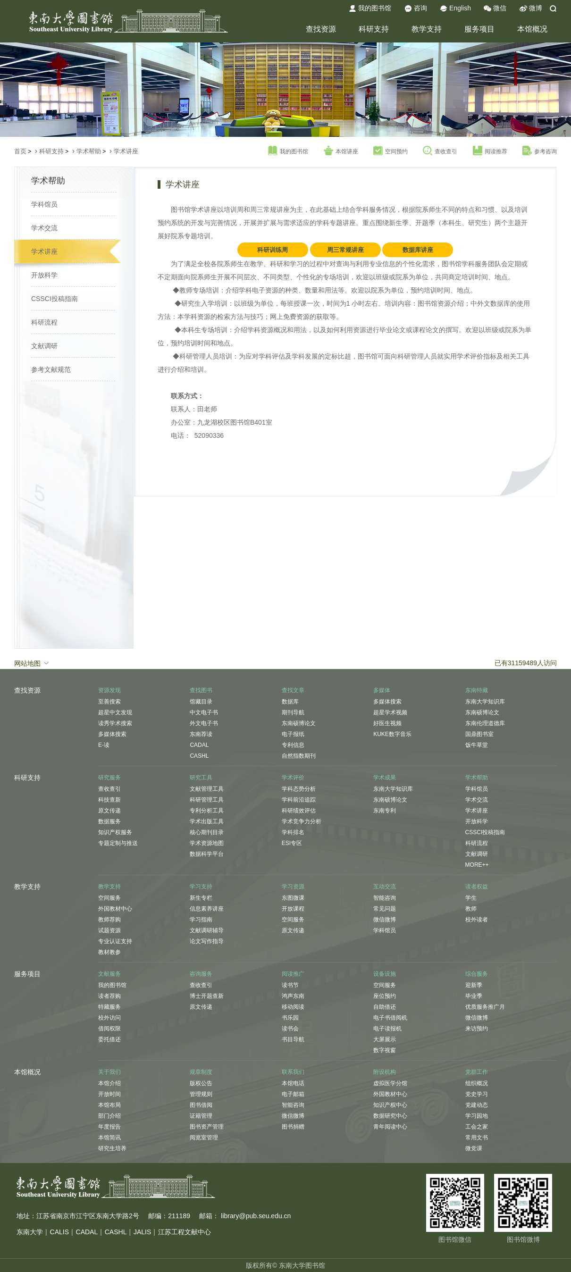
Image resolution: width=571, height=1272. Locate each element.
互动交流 (384, 886)
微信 (495, 8)
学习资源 (293, 886)
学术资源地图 (207, 843)
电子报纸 (293, 734)
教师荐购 (109, 919)
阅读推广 (293, 974)
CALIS (59, 1232)
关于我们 (109, 1072)
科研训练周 (272, 249)
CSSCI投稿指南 (54, 298)
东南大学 (30, 1232)
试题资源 (109, 930)
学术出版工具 (207, 821)
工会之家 (476, 1127)
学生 (471, 898)
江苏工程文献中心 (184, 1232)
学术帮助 (88, 151)
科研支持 (374, 29)
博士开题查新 (207, 996)
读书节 (290, 985)
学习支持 (201, 886)
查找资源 (321, 29)
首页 (20, 151)
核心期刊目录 (207, 832)
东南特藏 (476, 690)
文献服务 (109, 974)
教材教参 (109, 952)
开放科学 (44, 275)
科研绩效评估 (299, 810)
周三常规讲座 (345, 249)
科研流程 (44, 322)
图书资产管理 (207, 1127)
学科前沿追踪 (299, 800)
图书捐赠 (293, 1127)
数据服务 (109, 821)
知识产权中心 (390, 1105)
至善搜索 (109, 701)
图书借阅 (201, 1105)
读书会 (290, 1028)
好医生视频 (387, 723)
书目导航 (293, 1039)
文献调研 (44, 346)
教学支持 (426, 29)
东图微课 (293, 898)
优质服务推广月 (485, 1007)
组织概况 (476, 1083)
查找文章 (293, 690)
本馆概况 (532, 29)
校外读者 (476, 919)
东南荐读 (201, 734)
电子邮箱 (293, 1094)
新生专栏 (201, 898)
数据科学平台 (207, 854)
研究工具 (201, 777)
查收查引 (440, 151)
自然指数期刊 (299, 756)
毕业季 (473, 996)
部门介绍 (109, 1116)
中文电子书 (204, 712)
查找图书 (201, 690)
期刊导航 (293, 712)
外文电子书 (204, 723)
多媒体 (381, 690)
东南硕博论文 (299, 723)
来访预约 (476, 1028)
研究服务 (109, 777)
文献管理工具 (207, 789)
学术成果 (384, 777)
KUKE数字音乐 (392, 734)
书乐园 (290, 1018)
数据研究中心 (390, 1116)
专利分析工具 (207, 810)
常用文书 (476, 1137)
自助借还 (384, 1007)
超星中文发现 (115, 712)
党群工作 (476, 1072)
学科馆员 (44, 204)
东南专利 (384, 810)
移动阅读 (293, 1007)
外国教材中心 (115, 909)
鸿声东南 (293, 996)
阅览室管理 (204, 1137)
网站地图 (32, 663)
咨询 (415, 8)
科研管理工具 (207, 800)
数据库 (290, 701)
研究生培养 (112, 1148)
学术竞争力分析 (301, 821)
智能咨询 (384, 898)
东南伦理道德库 (485, 723)
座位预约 (384, 996)
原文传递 (109, 810)
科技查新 (109, 800)
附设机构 (384, 1072)
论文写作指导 (207, 941)
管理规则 (201, 1094)
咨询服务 (201, 974)
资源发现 (109, 690)
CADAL (199, 745)
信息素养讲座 (207, 909)
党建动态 (476, 1105)
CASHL (199, 756)
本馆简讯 (109, 1137)
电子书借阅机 (390, 1018)
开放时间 (109, 1094)
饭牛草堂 (476, 745)
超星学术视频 (390, 712)
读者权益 (476, 886)
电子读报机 (387, 1028)
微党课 (473, 1148)
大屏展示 (384, 1039)
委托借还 (109, 1039)
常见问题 (384, 909)
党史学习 (476, 1094)
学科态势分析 (299, 789)
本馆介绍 (109, 1083)
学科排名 (293, 832)
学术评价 (293, 777)
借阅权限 (109, 1028)
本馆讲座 (341, 151)
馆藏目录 (201, 701)
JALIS (142, 1232)
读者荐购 (109, 996)
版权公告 (201, 1083)
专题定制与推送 (118, 843)
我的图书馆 (370, 8)
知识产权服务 (115, 832)
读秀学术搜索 (115, 723)
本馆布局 (109, 1105)
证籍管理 (201, 1116)
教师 (471, 909)
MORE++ (477, 865)
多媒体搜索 (112, 734)
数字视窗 (384, 1050)
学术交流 (44, 228)
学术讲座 (126, 151)
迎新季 (473, 985)
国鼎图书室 (479, 734)
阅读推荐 (490, 151)
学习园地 (476, 1116)
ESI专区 (292, 843)
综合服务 (476, 974)
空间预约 (390, 151)
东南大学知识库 (485, 701)
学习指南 (201, 919)
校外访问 (109, 1018)
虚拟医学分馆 (390, 1083)
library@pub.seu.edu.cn (256, 1216)
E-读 (103, 745)
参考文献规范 (51, 369)
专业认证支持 (115, 941)
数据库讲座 (418, 249)
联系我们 (293, 1072)
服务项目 (479, 29)
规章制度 (201, 1072)
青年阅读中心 (390, 1127)
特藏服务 (109, 1007)
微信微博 (384, 919)
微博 (531, 8)
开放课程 (293, 909)
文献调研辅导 (207, 930)
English (455, 8)
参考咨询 (539, 151)
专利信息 (293, 745)
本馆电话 (293, 1083)
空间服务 (109, 898)
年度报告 (109, 1127)
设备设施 (384, 974)
